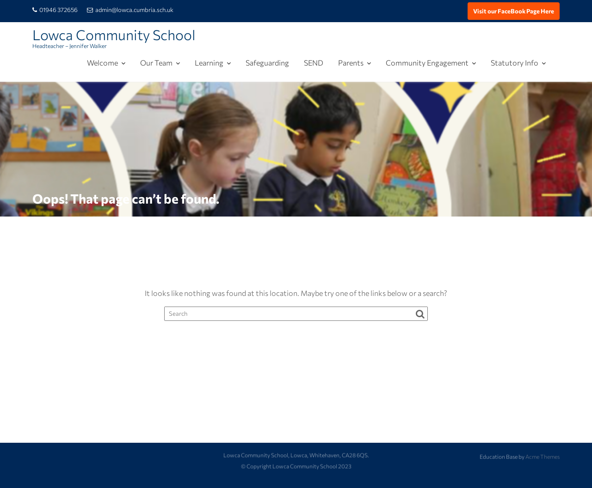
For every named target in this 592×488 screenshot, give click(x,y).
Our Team (156, 62)
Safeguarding (267, 62)
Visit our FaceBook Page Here (513, 11)
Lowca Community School (113, 34)
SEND (313, 62)
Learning (209, 62)
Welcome (102, 62)
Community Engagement (427, 62)
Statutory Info (514, 62)
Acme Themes (542, 456)
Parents (351, 62)
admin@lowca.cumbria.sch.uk (130, 9)
